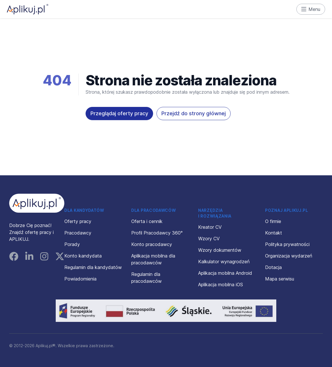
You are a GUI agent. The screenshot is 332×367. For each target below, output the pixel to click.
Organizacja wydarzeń (288, 256)
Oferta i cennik (147, 221)
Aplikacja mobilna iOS (220, 284)
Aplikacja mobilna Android (225, 273)
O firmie (273, 221)
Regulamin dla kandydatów (93, 267)
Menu (311, 9)
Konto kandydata (83, 256)
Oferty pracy (77, 221)
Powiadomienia (80, 279)
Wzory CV (209, 238)
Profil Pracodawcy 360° (157, 233)
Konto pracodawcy (151, 244)
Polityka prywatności (287, 244)
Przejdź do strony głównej (193, 113)
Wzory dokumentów (219, 250)
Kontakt (273, 233)
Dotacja (273, 267)
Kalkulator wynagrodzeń (224, 261)
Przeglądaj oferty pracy (119, 113)
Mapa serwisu (279, 279)
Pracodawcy (77, 233)
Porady (72, 244)
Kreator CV (210, 227)
